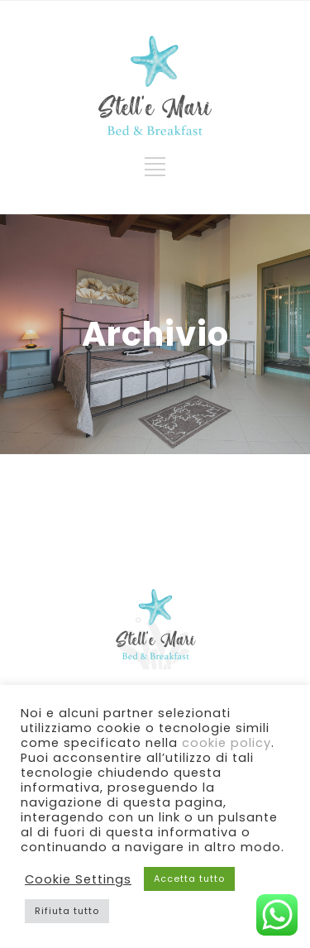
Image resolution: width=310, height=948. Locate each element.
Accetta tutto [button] (189, 878)
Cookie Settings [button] (78, 879)
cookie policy (226, 743)
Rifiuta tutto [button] (67, 910)
